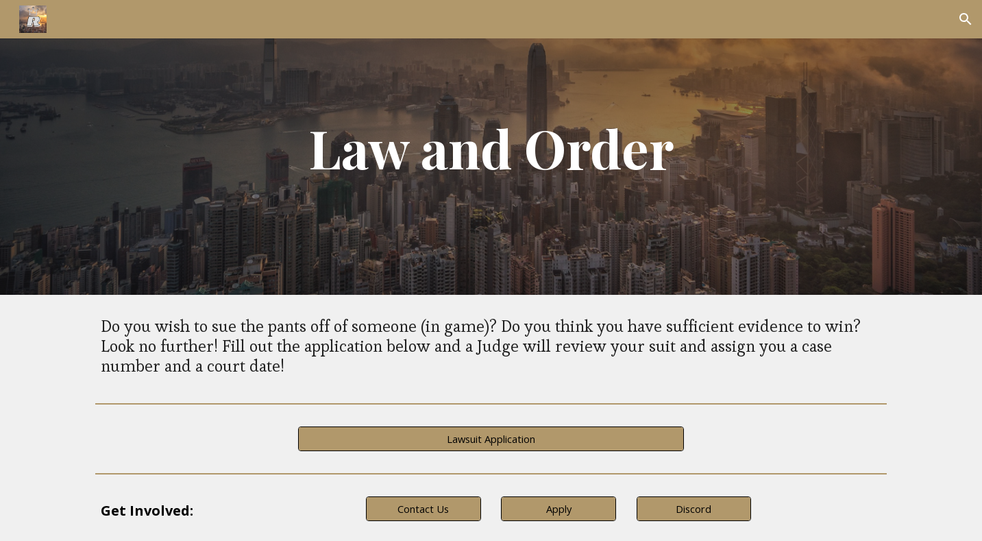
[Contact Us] (423, 509)
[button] (965, 19)
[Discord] (694, 509)
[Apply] (558, 509)
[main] (491, 147)
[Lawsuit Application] (491, 439)
